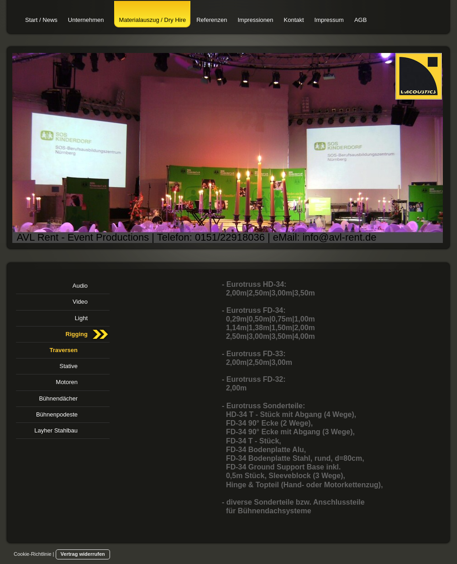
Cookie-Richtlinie (33, 554)
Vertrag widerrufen (83, 554)
